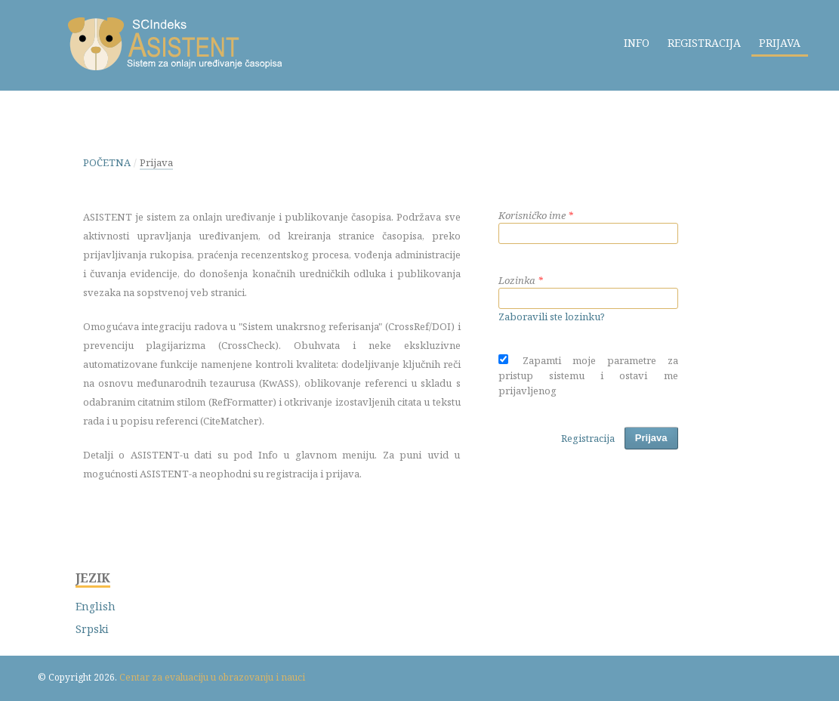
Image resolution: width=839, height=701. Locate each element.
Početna (107, 162)
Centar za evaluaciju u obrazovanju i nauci (212, 677)
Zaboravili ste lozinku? (551, 316)
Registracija (704, 43)
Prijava (779, 43)
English (96, 606)
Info (636, 43)
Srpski (92, 629)
